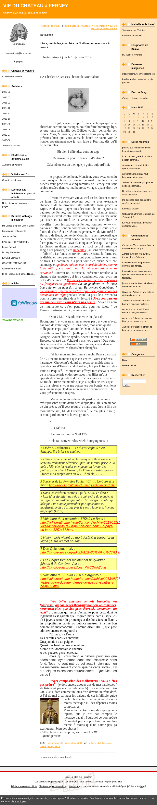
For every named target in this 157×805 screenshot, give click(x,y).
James (125, 300)
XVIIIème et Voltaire (12, 164)
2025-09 (6, 124)
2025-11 (6, 113)
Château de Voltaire (12, 76)
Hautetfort (87, 777)
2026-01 (6, 102)
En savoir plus (19, 801)
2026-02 (6, 97)
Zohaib (125, 245)
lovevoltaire (127, 262)
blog (142, 786)
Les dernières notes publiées (79, 781)
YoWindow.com (12, 320)
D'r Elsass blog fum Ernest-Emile (18, 225)
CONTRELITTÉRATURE (14, 263)
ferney (50, 746)
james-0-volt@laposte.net (18, 53)
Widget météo (24, 303)
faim (104, 743)
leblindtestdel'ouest (11, 268)
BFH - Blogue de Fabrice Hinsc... (18, 274)
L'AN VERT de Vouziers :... (15, 242)
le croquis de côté (10, 252)
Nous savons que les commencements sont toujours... (137, 274)
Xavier (125, 292)
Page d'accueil (71, 25)
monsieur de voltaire (132, 35)
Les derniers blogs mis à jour (49, 781)
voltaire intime (129, 365)
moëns (43, 746)
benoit (57, 746)
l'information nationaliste (14, 231)
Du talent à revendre (132, 54)
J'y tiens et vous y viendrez (135, 98)
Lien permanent (54, 743)
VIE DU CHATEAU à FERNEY (35, 5)
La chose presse (130, 208)
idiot (99, 743)
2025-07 (6, 135)
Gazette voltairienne (12, 180)
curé (109, 743)
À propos (18, 61)
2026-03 (6, 92)
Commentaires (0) (72, 743)
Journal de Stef (9, 236)
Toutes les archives (11, 145)
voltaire (92, 743)
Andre (125, 309)
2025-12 (6, 108)
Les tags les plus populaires (108, 781)
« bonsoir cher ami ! (50, 25)
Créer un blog (71, 777)
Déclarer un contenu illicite (24, 786)
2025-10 (6, 119)
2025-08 (6, 129)
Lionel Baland (9, 247)
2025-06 (6, 140)
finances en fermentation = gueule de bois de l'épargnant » (99, 27)
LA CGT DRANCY (11, 258)
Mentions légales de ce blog (52, 786)
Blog (124, 360)
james (125, 283)
